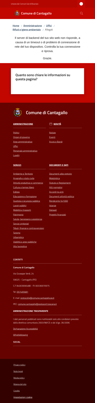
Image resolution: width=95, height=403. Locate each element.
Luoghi (16, 155)
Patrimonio (18, 214)
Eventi (52, 137)
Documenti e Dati (58, 165)
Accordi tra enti (56, 192)
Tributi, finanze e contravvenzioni (28, 228)
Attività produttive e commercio (28, 182)
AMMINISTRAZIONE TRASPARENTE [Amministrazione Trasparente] (30, 311)
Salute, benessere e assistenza (27, 219)
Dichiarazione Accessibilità (25, 328)
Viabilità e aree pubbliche (24, 241)
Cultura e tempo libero (23, 187)
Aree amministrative (22, 141)
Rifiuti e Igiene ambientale (27, 29)
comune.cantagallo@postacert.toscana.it (37, 304)
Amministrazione (32, 26)
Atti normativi (55, 187)
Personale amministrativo (25, 150)
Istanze (52, 205)
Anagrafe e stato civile (23, 178)
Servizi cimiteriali (21, 223)
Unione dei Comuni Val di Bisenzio (24, 3)
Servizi (17, 165)
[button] (81, 13)
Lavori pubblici (19, 205)
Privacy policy (19, 364)
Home (16, 26)
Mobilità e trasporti (22, 210)
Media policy (19, 377)
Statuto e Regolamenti (60, 182)
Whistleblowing (20, 334)
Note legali (18, 371)
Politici (16, 132)
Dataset (53, 210)
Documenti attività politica (61, 196)
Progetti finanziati (57, 214)
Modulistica (54, 178)
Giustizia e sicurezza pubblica (26, 201)
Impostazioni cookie (22, 397)
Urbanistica (18, 237)
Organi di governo (21, 137)
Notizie (52, 132)
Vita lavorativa (20, 246)
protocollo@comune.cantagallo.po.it (37, 298)
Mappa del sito (19, 384)
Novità (57, 124)
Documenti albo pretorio (60, 173)
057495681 (22, 292)
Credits (16, 390)
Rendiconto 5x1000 (58, 201)
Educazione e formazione (25, 196)
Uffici (49, 26)
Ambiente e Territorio (23, 173)
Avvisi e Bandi (55, 141)
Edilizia (16, 192)
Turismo (16, 232)
